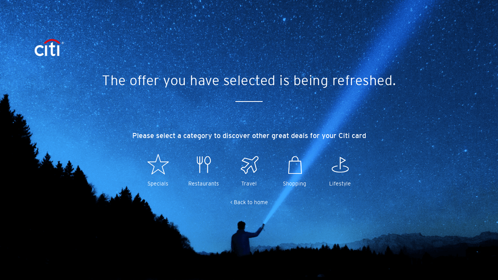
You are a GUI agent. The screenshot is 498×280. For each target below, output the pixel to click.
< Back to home (249, 202)
